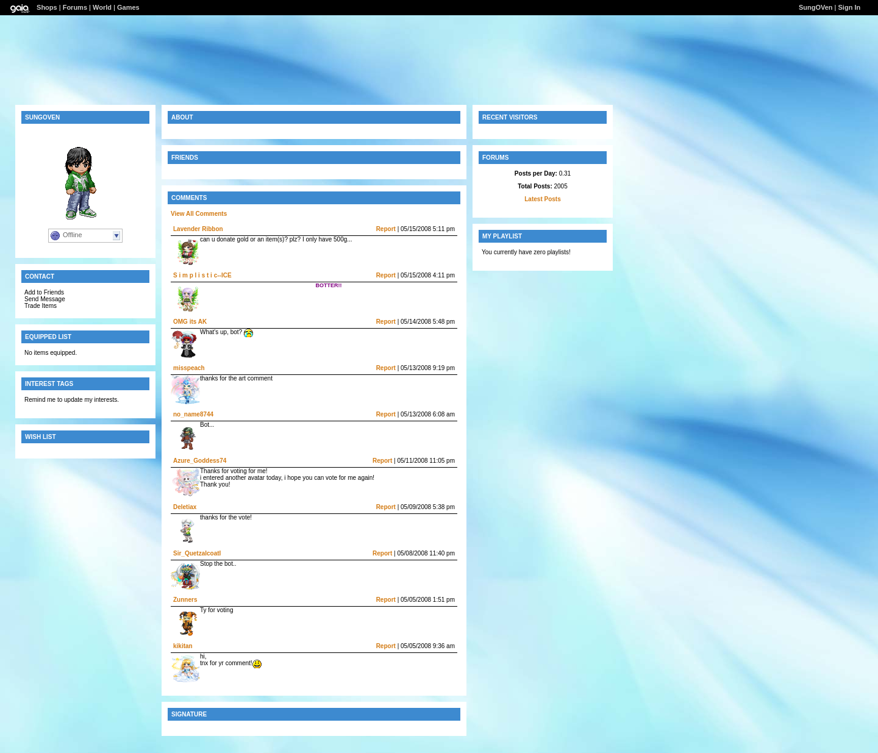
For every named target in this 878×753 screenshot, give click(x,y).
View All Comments (199, 213)
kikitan (183, 646)
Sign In (849, 7)
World (102, 7)
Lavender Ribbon (198, 229)
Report (386, 229)
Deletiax (184, 507)
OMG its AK (190, 321)
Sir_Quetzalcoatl (197, 553)
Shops (47, 7)
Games (128, 7)
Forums (75, 7)
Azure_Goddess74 (199, 460)
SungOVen (816, 7)
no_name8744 (193, 414)
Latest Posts (542, 199)
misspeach (189, 368)
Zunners (185, 599)
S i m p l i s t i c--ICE (202, 275)
